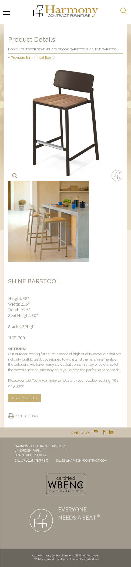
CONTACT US (24, 398)
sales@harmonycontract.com (82, 460)
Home (13, 49)
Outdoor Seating (35, 49)
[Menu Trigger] (6, 11)
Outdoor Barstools (71, 49)
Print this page (27, 416)
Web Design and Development (52, 559)
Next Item (44, 58)
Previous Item (22, 58)
